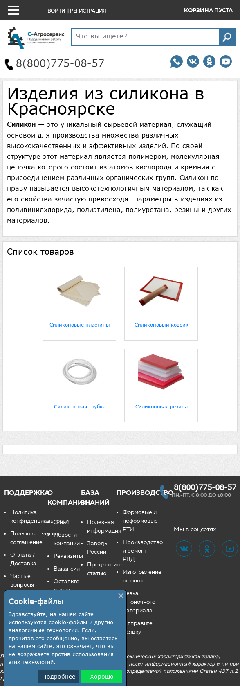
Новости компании (67, 539)
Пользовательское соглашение (28, 538)
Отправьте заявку (138, 627)
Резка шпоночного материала (139, 602)
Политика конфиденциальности (28, 516)
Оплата (20, 554)
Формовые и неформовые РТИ (140, 521)
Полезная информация (102, 526)
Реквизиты (67, 556)
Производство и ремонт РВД (140, 551)
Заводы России (97, 547)
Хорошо (102, 676)
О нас (61, 522)
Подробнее (58, 676)
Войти (56, 11)
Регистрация (88, 11)
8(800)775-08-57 (205, 487)
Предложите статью (102, 569)
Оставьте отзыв (66, 585)
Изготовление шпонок (140, 576)
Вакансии (67, 568)
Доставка (23, 563)
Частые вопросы (22, 580)
